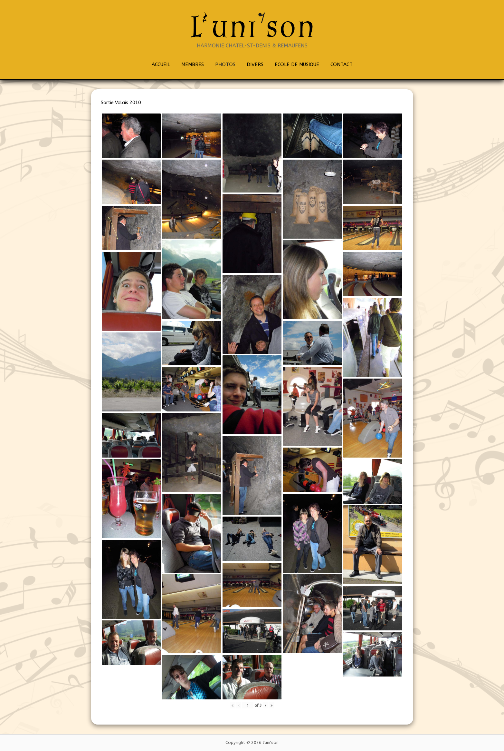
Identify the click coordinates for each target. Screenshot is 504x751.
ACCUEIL (161, 64)
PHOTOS (225, 64)
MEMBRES (192, 64)
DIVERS (255, 64)
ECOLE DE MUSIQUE (297, 64)
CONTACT (341, 64)
